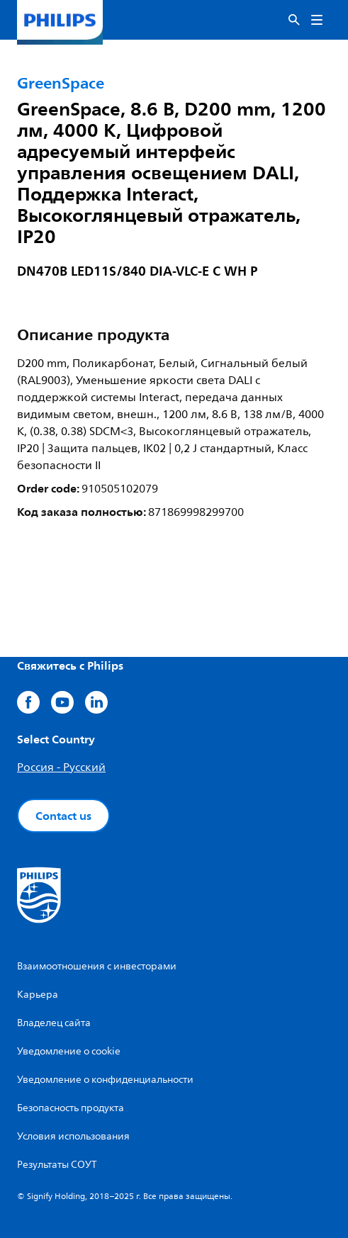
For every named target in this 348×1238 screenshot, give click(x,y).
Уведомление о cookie (68, 1051)
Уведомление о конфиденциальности (105, 1079)
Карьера (37, 994)
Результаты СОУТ (57, 1165)
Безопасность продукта (70, 1108)
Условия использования (73, 1136)
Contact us (63, 816)
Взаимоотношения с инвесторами (96, 966)
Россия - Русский (61, 767)
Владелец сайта (54, 1023)
